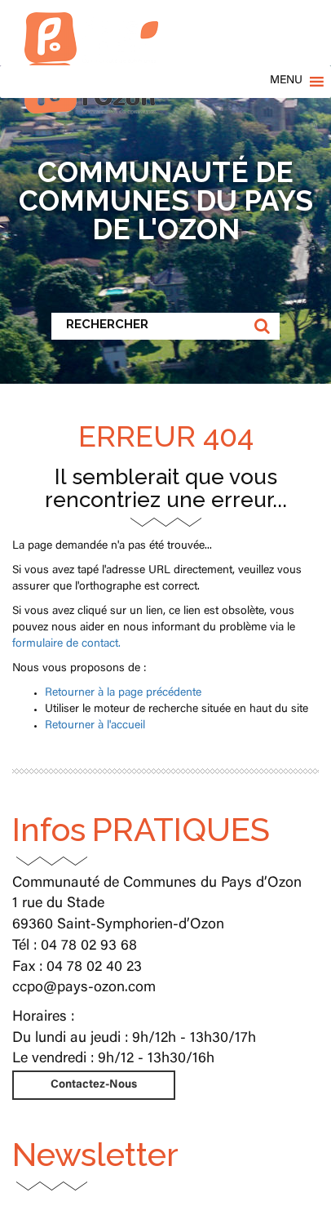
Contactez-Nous (94, 1085)
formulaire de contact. (66, 644)
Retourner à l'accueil (95, 726)
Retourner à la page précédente (123, 693)
